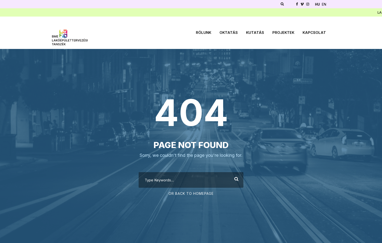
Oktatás (229, 32)
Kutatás (255, 32)
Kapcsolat (314, 32)
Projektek (283, 32)
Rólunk (203, 32)
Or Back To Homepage (191, 193)
